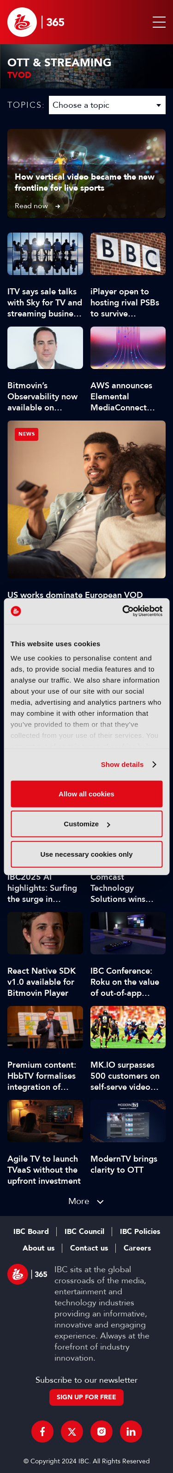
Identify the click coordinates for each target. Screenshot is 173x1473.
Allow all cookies (86, 793)
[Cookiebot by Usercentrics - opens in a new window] (123, 611)
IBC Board (31, 1232)
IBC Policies (140, 1232)
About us (38, 1248)
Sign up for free (86, 1397)
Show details (122, 764)
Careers (137, 1248)
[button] (157, 22)
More (78, 1201)
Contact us (89, 1248)
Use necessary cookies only (86, 854)
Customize (87, 824)
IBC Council (84, 1232)
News (26, 434)
